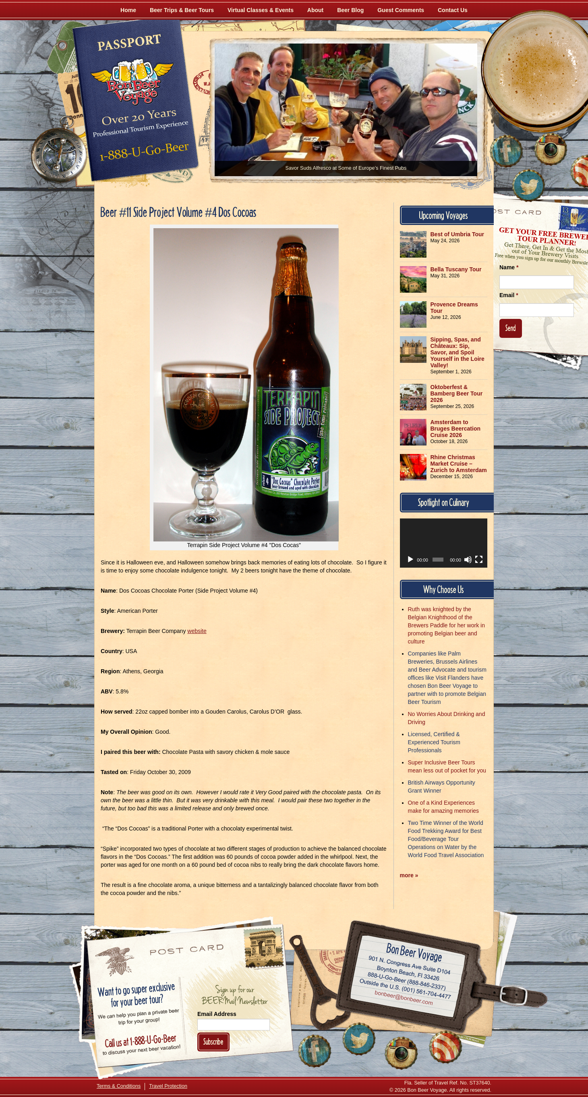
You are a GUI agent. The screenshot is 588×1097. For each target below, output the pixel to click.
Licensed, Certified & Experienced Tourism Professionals (434, 742)
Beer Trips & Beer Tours (182, 10)
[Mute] (468, 560)
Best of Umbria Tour (457, 234)
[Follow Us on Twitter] (528, 185)
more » (409, 875)
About (315, 10)
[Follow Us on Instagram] (550, 149)
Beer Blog (350, 10)
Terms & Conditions (119, 1086)
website (196, 631)
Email (508, 295)
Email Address (216, 1014)
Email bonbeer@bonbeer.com (403, 998)
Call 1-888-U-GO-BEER (142, 154)
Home (128, 10)
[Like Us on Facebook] (506, 151)
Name (508, 267)
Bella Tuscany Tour (456, 269)
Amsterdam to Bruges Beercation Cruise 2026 (455, 428)
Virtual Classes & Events (261, 10)
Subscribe (213, 1041)
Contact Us (453, 10)
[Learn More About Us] (445, 1047)
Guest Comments (400, 10)
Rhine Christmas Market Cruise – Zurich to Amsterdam (459, 463)
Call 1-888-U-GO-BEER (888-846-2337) (407, 979)
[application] (444, 543)
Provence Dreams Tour (454, 307)
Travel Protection (168, 1086)
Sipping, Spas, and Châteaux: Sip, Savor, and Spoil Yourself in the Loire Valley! (457, 352)
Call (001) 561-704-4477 (405, 989)
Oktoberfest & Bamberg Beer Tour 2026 (457, 393)
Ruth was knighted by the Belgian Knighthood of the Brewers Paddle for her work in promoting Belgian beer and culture (446, 625)
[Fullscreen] (479, 560)
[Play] (410, 560)
